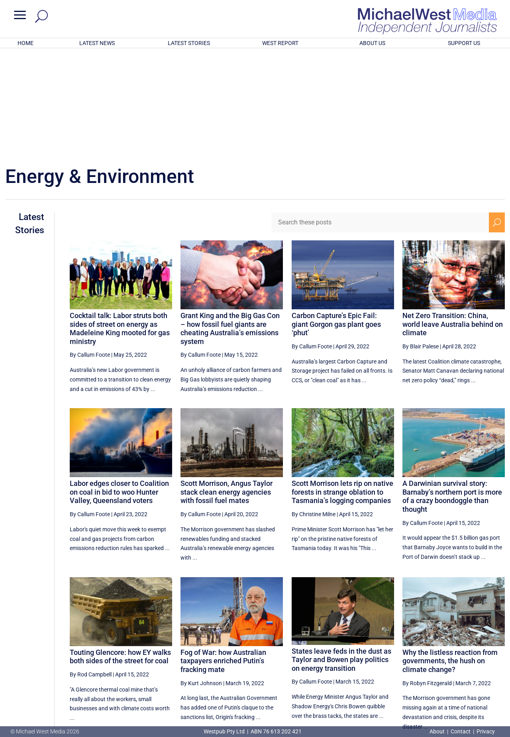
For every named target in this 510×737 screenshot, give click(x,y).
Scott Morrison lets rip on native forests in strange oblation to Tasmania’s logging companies (342, 387)
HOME (25, 43)
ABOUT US (372, 43)
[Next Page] (497, 657)
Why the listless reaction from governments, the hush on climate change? (450, 556)
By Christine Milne (313, 410)
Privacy (486, 731)
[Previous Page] (379, 657)
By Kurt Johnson (201, 579)
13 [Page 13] (397, 657)
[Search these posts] (380, 118)
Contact (461, 731)
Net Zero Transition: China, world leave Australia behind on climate (452, 219)
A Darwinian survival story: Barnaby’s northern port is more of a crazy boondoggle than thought (452, 392)
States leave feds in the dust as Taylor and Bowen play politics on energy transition (341, 555)
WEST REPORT (280, 43)
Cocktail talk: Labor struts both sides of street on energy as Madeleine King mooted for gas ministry (120, 224)
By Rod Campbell (91, 570)
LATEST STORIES (189, 43)
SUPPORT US (464, 43)
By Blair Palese (420, 242)
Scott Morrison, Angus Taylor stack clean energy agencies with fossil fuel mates (226, 387)
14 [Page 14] (418, 657)
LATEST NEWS (97, 43)
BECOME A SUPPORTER (469, 685)
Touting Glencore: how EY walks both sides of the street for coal (120, 552)
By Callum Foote (90, 250)
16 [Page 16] (458, 657)
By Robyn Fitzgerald (427, 579)
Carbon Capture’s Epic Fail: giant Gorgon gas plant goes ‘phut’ (336, 219)
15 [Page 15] (438, 657)
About (438, 731)
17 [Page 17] (478, 657)
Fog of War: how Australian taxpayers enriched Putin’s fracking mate (223, 556)
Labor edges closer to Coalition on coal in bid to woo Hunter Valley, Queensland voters (119, 387)
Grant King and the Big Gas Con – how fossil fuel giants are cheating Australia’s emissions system (230, 224)
